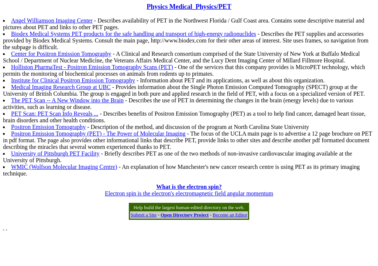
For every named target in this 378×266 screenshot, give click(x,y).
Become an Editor (230, 215)
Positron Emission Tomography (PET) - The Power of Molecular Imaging (98, 133)
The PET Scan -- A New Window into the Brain (67, 100)
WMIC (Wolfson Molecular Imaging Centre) (64, 167)
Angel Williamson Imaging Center (52, 20)
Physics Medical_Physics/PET (189, 6)
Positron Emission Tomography (48, 127)
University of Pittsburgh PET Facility (55, 153)
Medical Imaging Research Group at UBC (61, 87)
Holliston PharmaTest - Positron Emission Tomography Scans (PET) (92, 67)
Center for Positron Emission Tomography (61, 54)
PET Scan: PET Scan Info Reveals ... (54, 113)
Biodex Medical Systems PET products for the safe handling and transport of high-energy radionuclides (133, 34)
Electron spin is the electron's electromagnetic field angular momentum (189, 190)
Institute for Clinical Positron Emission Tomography (73, 80)
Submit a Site (144, 215)
